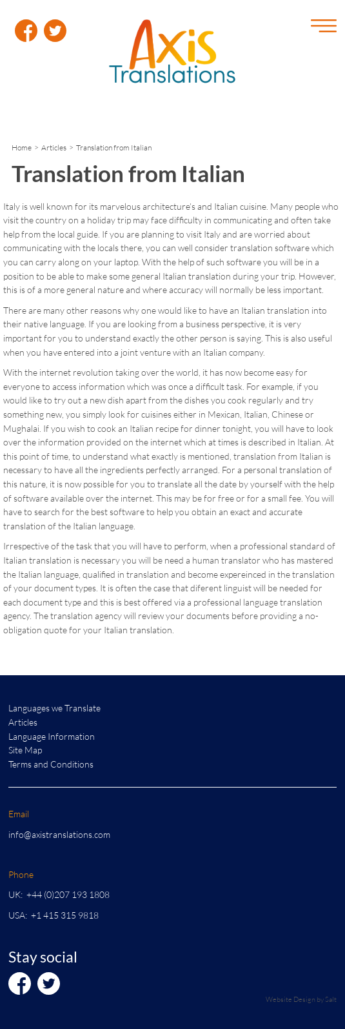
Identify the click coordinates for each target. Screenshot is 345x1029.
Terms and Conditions (51, 764)
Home (22, 147)
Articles (53, 147)
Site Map (25, 749)
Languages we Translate (54, 707)
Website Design (290, 999)
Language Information (51, 736)
